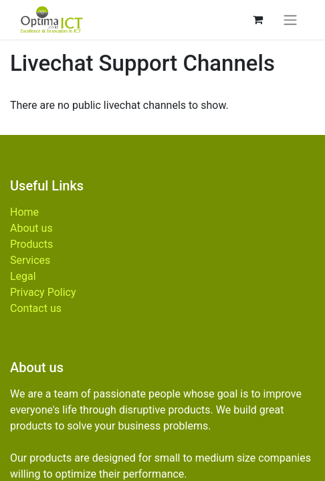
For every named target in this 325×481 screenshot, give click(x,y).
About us (31, 228)
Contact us (36, 308)
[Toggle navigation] (290, 19)
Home (24, 212)
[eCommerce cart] (257, 19)
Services (30, 260)
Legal (23, 276)
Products (31, 244)
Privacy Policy (43, 292)
